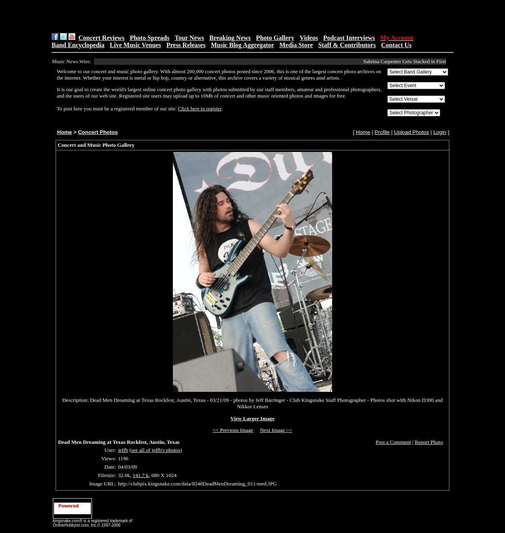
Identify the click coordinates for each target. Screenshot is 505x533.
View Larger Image (252, 418)
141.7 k (141, 475)
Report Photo (429, 442)
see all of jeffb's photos (155, 450)
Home (64, 132)
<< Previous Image (232, 430)
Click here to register (200, 109)
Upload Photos (411, 132)
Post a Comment (393, 442)
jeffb (123, 450)
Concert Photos (98, 132)
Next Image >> (276, 430)
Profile (382, 132)
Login (440, 132)
